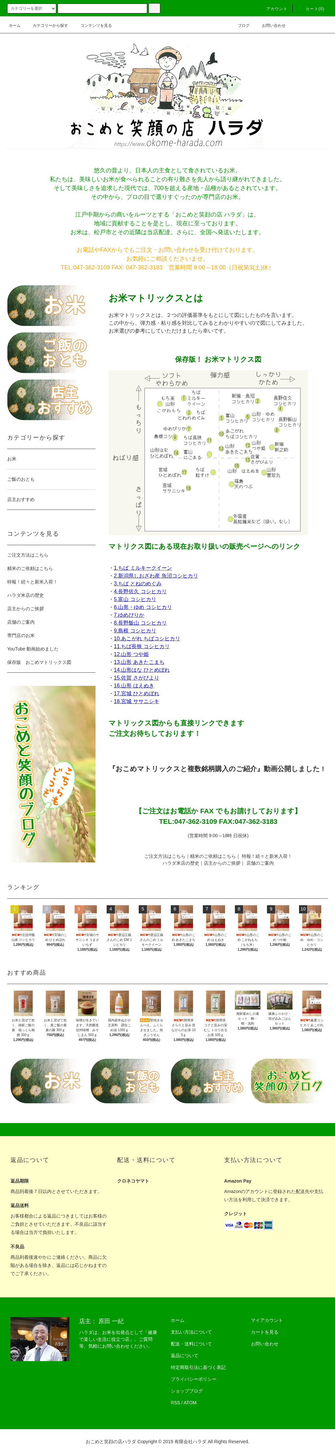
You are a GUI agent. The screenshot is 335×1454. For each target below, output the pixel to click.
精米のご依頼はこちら (213, 856)
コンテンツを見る (92, 25)
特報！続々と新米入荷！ (267, 856)
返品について (184, 1355)
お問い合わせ (270, 25)
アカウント (273, 9)
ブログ (240, 25)
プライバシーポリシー (194, 1379)
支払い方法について (191, 1332)
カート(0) (311, 9)
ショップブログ (187, 1390)
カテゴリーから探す (46, 25)
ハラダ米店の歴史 (181, 863)
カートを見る (264, 1332)
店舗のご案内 (260, 863)
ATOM (190, 1402)
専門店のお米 (21, 635)
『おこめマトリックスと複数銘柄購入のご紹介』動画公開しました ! (216, 768)
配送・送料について (191, 1343)
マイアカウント (267, 1320)
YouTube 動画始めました (33, 648)
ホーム (15, 25)
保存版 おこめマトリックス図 (39, 662)
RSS (175, 1402)
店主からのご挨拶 (222, 863)
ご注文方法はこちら (164, 856)
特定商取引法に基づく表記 (198, 1367)
